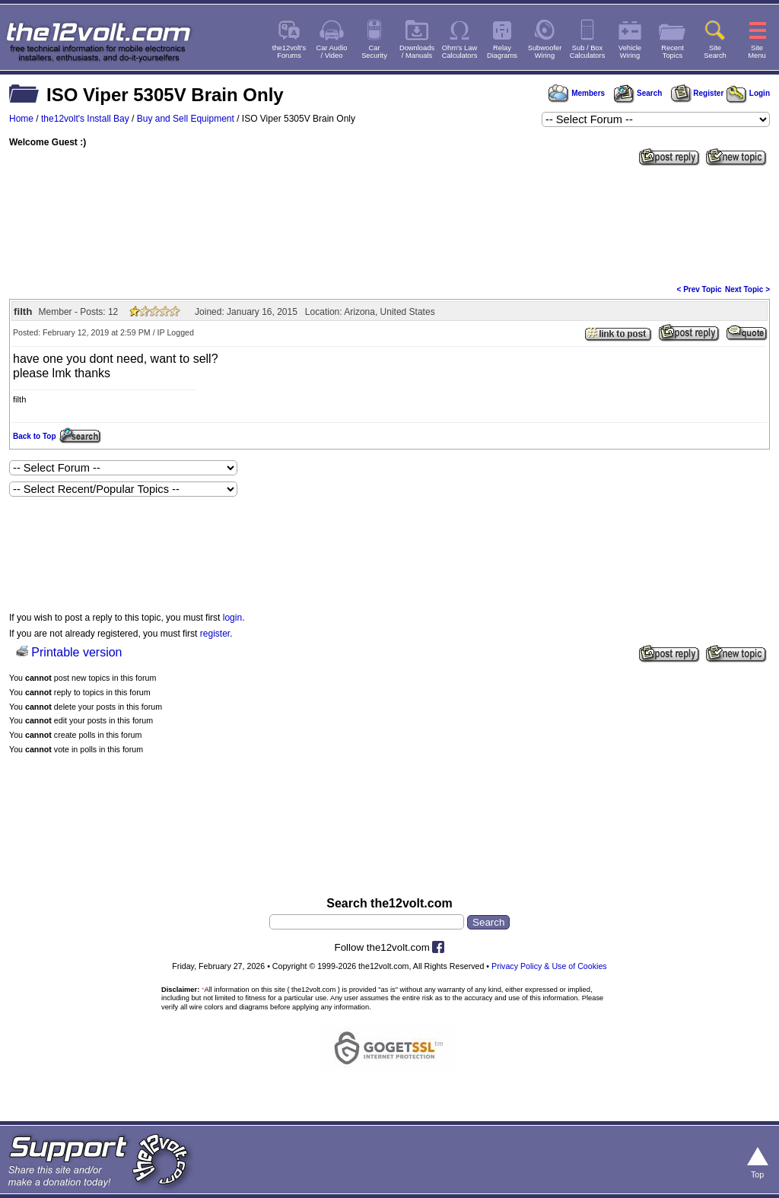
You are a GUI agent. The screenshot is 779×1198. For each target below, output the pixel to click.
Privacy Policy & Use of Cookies (549, 966)
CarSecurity (374, 51)
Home (21, 118)
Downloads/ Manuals (416, 51)
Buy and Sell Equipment (185, 118)
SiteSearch (715, 51)
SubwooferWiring (545, 51)
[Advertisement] (389, 223)
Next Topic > (747, 289)
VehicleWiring (629, 51)
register (215, 633)
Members (576, 93)
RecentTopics (672, 51)
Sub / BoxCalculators (588, 51)
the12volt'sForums (289, 51)
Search (637, 93)
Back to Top (34, 436)
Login (748, 93)
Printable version (76, 652)
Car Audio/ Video (332, 51)
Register (697, 93)
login (232, 617)
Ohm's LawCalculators (460, 51)
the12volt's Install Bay (85, 118)
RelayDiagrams (502, 51)
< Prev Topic (699, 289)
